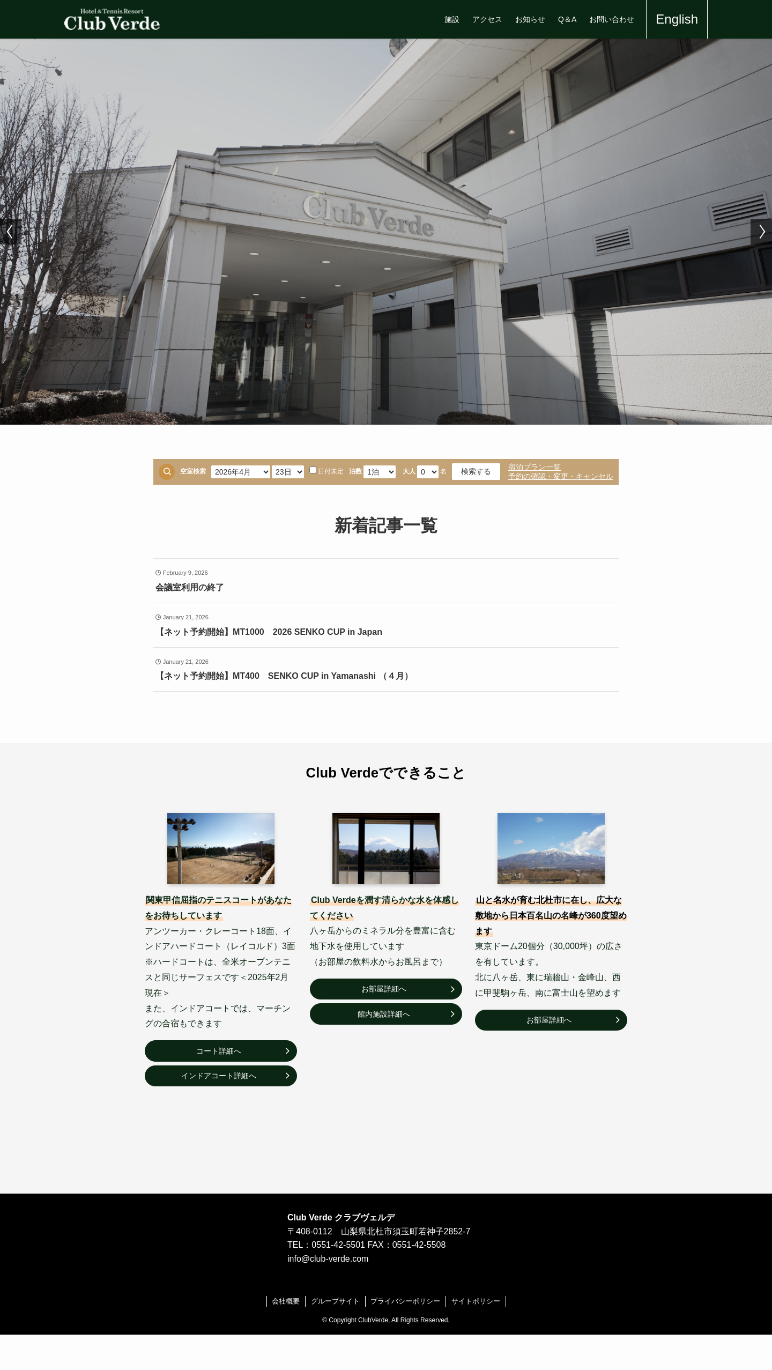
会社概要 (286, 1301)
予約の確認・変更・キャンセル (560, 476)
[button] (10, 232)
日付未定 (326, 470)
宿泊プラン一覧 (534, 467)
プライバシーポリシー (405, 1301)
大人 (409, 471)
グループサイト (335, 1301)
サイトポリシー (475, 1301)
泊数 (355, 471)
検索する (476, 471)
